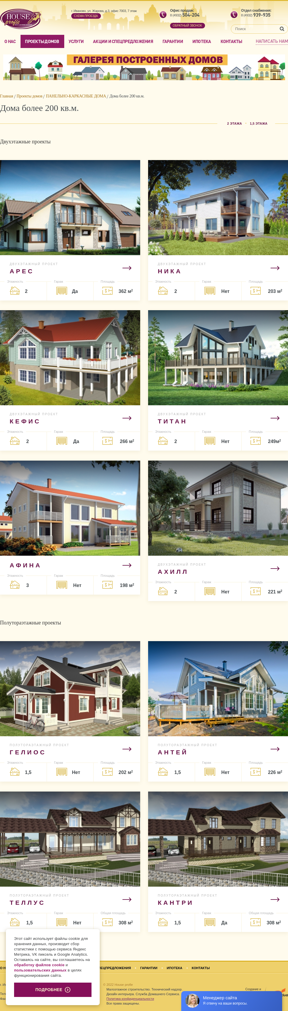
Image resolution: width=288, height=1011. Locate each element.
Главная (6, 96)
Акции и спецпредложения (123, 41)
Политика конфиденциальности (130, 998)
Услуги (76, 41)
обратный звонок (187, 25)
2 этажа (234, 123)
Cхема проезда (86, 16)
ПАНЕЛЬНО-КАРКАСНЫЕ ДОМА (76, 96)
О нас (10, 41)
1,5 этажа (258, 123)
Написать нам (272, 41)
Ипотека (201, 41)
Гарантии (172, 41)
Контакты (231, 41)
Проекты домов (42, 41)
